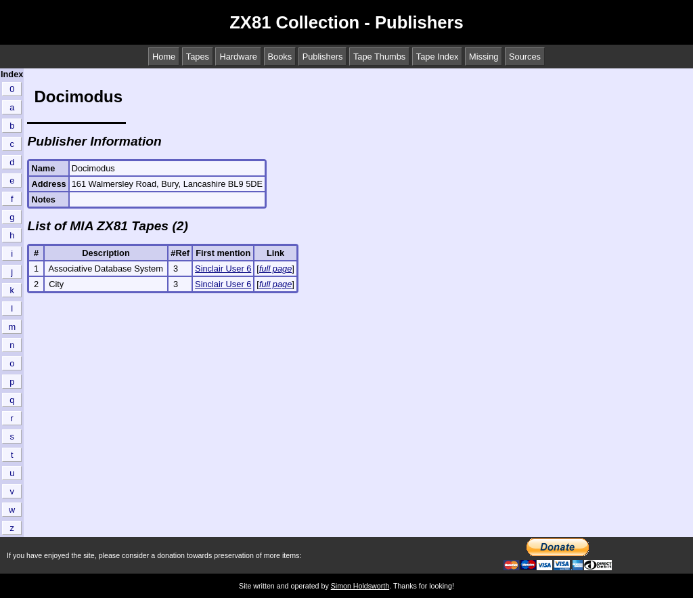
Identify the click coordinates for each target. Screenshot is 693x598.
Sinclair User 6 (223, 268)
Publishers (323, 56)
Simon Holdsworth (360, 586)
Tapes (197, 56)
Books (280, 56)
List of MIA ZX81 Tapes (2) (107, 226)
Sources (525, 56)
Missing (483, 56)
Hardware (237, 56)
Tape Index (437, 56)
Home (163, 56)
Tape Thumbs (379, 56)
